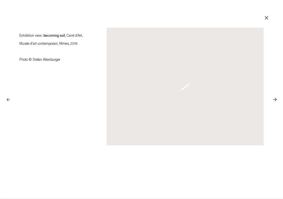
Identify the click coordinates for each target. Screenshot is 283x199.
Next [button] (274, 88)
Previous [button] (8, 88)
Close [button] (266, 18)
